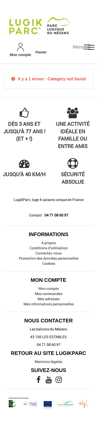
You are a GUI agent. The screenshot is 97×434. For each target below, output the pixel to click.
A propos (48, 243)
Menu (78, 47)
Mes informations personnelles (49, 304)
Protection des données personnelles (48, 258)
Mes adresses (48, 299)
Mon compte (49, 288)
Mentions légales (48, 362)
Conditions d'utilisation (48, 248)
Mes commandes (48, 294)
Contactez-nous (48, 253)
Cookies (48, 263)
